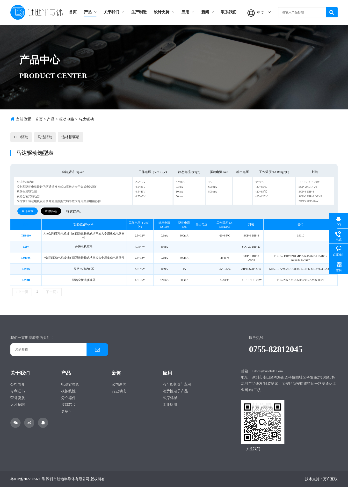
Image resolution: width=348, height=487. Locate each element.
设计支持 (164, 12)
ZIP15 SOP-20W (308, 201)
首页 (73, 12)
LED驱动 (21, 137)
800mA (212, 191)
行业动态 (119, 391)
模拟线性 (68, 391)
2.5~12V (140, 181)
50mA (179, 196)
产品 (90, 12)
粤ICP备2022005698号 (27, 479)
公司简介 (17, 384)
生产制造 (139, 12)
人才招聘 (17, 404)
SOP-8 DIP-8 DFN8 (310, 196)
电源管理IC (70, 384)
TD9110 (26, 235)
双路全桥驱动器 (27, 191)
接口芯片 (68, 404)
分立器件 (68, 398)
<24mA (180, 181)
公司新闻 (119, 384)
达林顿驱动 (70, 137)
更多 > (66, 411)
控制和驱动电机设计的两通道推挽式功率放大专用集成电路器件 (57, 186)
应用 (187, 12)
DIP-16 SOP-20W (309, 181)
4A (210, 181)
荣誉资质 (17, 398)
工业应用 (170, 404)
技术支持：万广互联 (321, 479)
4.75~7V (140, 196)
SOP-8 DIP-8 (306, 191)
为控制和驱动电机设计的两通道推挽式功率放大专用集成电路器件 (59, 201)
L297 (26, 246)
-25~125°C (261, 196)
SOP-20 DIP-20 (307, 186)
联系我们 (229, 12)
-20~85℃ (261, 191)
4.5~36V (140, 186)
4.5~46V (140, 191)
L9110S (25, 257)
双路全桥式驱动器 (28, 196)
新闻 (207, 12)
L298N (26, 268)
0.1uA (179, 186)
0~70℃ (259, 181)
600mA (212, 186)
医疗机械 (170, 398)
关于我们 (114, 12)
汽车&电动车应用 (177, 384)
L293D (26, 279)
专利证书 (17, 391)
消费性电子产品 (175, 391)
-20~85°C (261, 186)
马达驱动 (86, 119)
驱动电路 (66, 119)
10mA (179, 191)
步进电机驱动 (25, 181)
